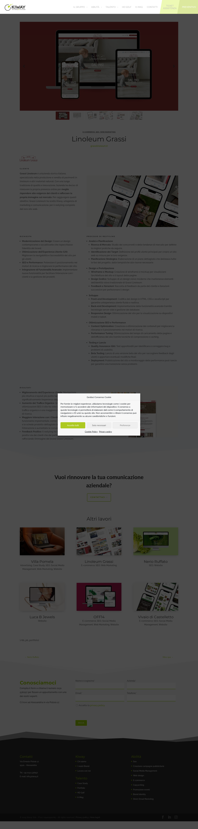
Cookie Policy (91, 431)
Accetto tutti (73, 425)
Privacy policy (105, 431)
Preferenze (125, 425)
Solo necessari (99, 425)
